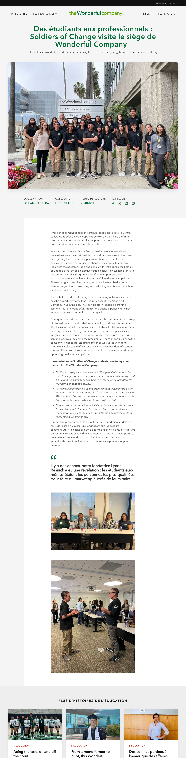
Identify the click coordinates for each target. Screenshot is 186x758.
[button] (166, 3)
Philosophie (19, 14)
